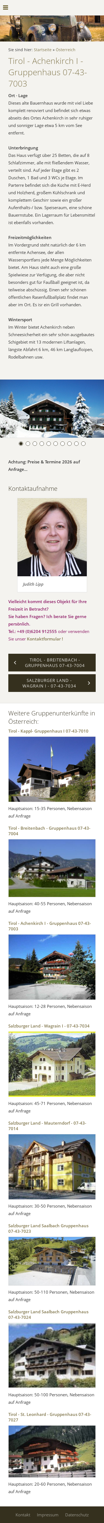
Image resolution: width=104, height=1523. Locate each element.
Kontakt (23, 1514)
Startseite (43, 49)
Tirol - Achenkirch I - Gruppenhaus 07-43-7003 (49, 926)
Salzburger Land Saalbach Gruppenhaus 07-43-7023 (48, 1228)
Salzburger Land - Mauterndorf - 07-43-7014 (47, 1125)
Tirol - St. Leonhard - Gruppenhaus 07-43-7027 (49, 1417)
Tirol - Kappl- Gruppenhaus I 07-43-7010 (48, 731)
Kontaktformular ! (45, 639)
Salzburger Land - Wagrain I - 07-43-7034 (49, 1026)
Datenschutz (77, 1514)
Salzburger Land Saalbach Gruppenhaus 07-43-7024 (48, 1314)
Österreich (65, 49)
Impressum (48, 1514)
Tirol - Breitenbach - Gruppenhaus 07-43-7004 (49, 830)
